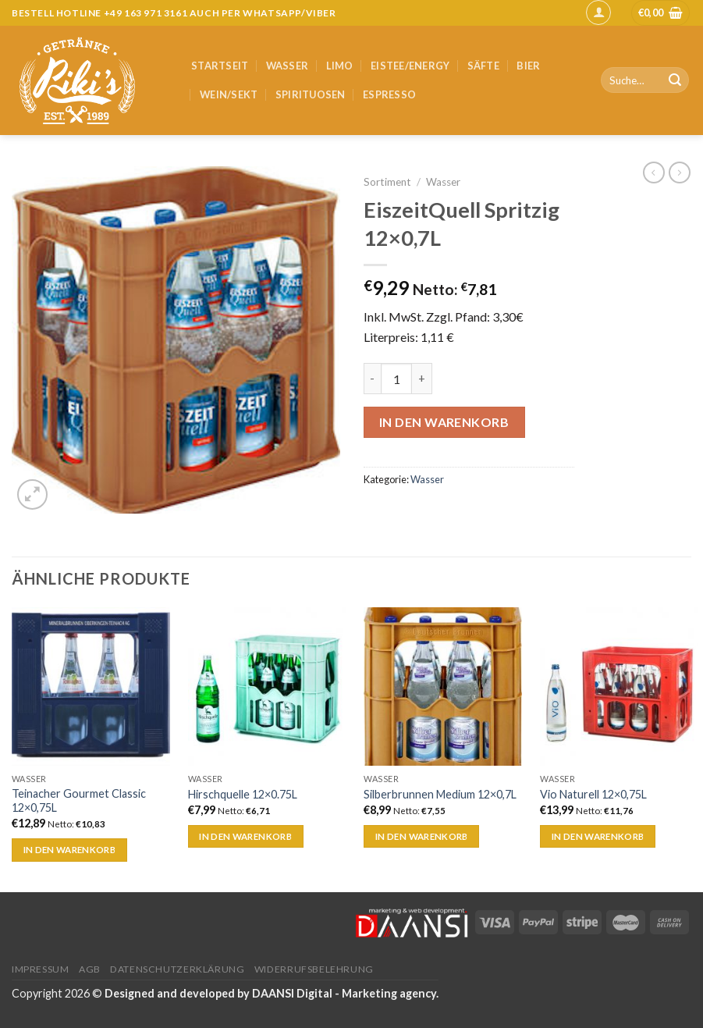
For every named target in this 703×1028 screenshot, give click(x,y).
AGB (90, 969)
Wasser (287, 65)
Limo (339, 65)
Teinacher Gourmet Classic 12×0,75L (79, 801)
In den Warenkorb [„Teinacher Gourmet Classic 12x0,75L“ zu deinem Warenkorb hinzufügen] (69, 850)
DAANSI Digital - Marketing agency (344, 993)
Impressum (40, 969)
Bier (528, 65)
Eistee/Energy (410, 65)
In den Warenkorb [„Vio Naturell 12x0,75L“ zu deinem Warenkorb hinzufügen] (598, 836)
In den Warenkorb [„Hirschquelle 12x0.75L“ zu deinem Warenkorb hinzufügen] (245, 836)
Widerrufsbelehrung (314, 969)
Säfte (483, 65)
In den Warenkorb (444, 421)
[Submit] (675, 80)
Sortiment (387, 182)
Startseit (219, 65)
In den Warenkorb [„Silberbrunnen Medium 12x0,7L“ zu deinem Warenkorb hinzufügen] (421, 836)
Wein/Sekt (228, 94)
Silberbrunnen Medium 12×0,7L (440, 794)
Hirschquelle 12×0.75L (242, 794)
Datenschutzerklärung (177, 969)
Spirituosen (310, 94)
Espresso (389, 94)
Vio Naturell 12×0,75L (593, 794)
